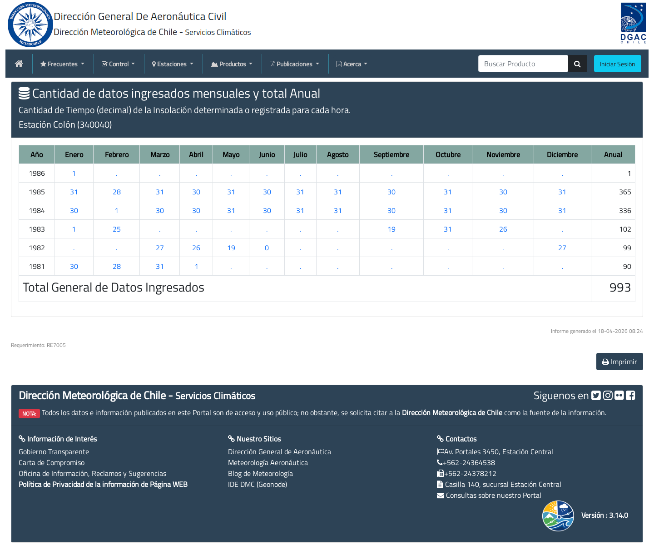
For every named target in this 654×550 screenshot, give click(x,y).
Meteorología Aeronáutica (268, 462)
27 (160, 247)
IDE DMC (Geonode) (257, 484)
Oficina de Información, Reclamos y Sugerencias (92, 473)
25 (117, 228)
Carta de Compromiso (51, 462)
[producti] (523, 63)
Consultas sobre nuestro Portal (493, 495)
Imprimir (619, 361)
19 (391, 228)
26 (503, 228)
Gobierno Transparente (54, 451)
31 (74, 191)
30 (196, 191)
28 (117, 191)
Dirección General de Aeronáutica (279, 451)
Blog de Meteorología (260, 473)
